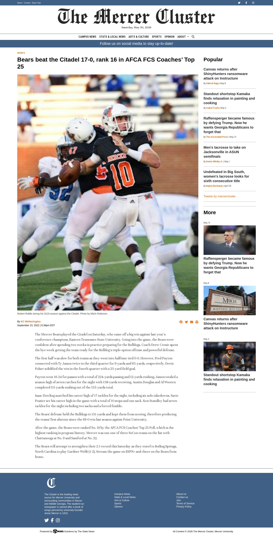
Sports (157, 36)
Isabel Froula (212, 108)
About (19, 3)
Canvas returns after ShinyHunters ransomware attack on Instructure (226, 73)
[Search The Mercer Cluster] (193, 37)
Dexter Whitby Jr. (214, 161)
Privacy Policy (184, 506)
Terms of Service (185, 503)
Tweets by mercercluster (220, 196)
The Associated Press (217, 137)
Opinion (169, 36)
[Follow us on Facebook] (52, 521)
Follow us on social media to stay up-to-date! (136, 44)
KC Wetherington (31, 321)
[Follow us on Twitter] (46, 521)
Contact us (182, 497)
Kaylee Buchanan (214, 186)
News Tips (36, 3)
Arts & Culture (138, 36)
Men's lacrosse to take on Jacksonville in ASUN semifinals (225, 151)
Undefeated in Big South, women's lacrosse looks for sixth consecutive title (226, 176)
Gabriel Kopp (212, 83)
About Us (181, 494)
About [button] (181, 36)
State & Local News (112, 36)
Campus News (87, 36)
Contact (27, 3)
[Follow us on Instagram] (58, 521)
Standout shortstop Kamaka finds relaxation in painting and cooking (229, 98)
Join (178, 500)
